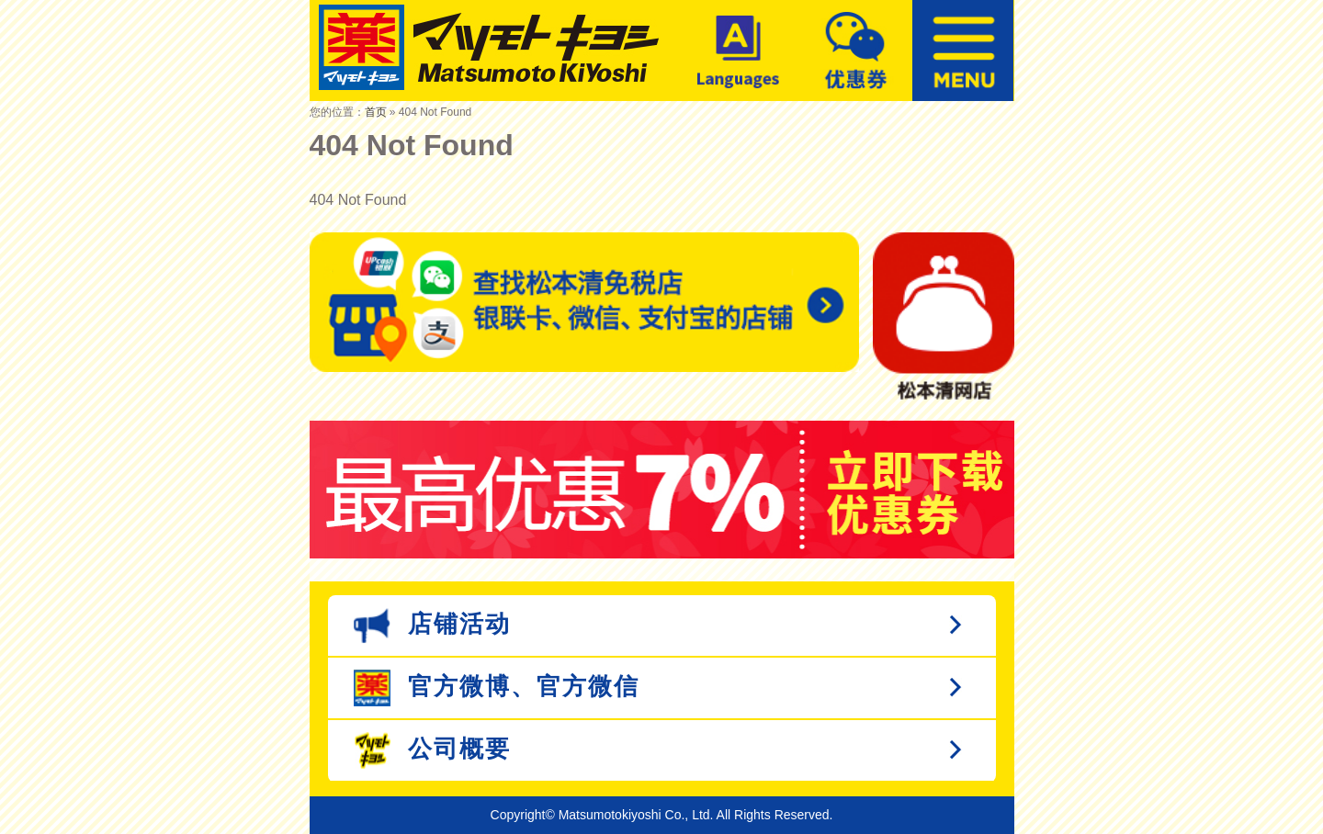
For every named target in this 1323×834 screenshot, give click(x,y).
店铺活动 (432, 625)
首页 (376, 112)
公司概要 (432, 750)
